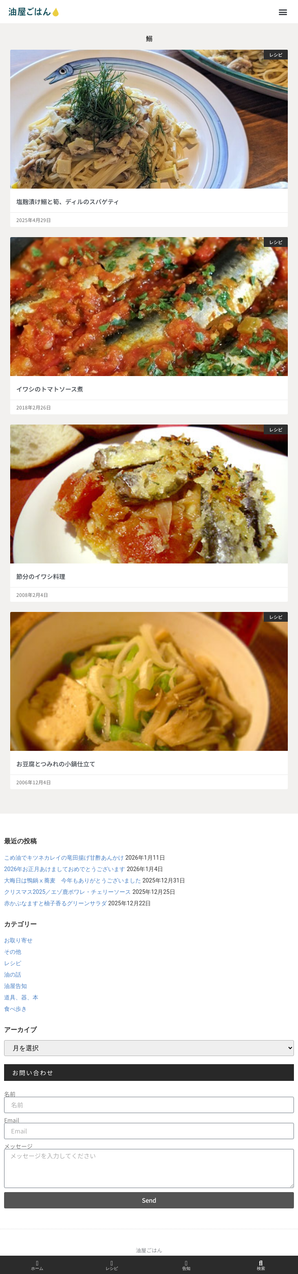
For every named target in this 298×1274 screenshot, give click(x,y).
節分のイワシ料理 (40, 576)
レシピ (12, 963)
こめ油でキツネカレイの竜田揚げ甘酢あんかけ (64, 857)
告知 (186, 1268)
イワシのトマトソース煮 (49, 389)
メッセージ (18, 1146)
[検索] (261, 1263)
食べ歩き (15, 1009)
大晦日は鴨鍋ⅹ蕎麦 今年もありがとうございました (72, 880)
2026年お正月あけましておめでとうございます (64, 869)
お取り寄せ (18, 940)
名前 (9, 1094)
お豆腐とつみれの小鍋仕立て (55, 763)
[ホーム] (37, 1263)
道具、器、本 (21, 997)
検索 (261, 1268)
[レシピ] (111, 1263)
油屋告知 (15, 986)
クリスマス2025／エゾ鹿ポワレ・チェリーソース (67, 892)
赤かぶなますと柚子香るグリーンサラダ (55, 903)
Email (11, 1120)
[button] (283, 11)
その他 (12, 951)
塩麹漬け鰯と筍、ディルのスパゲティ (67, 201)
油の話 (12, 974)
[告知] (186, 1263)
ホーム (37, 1268)
